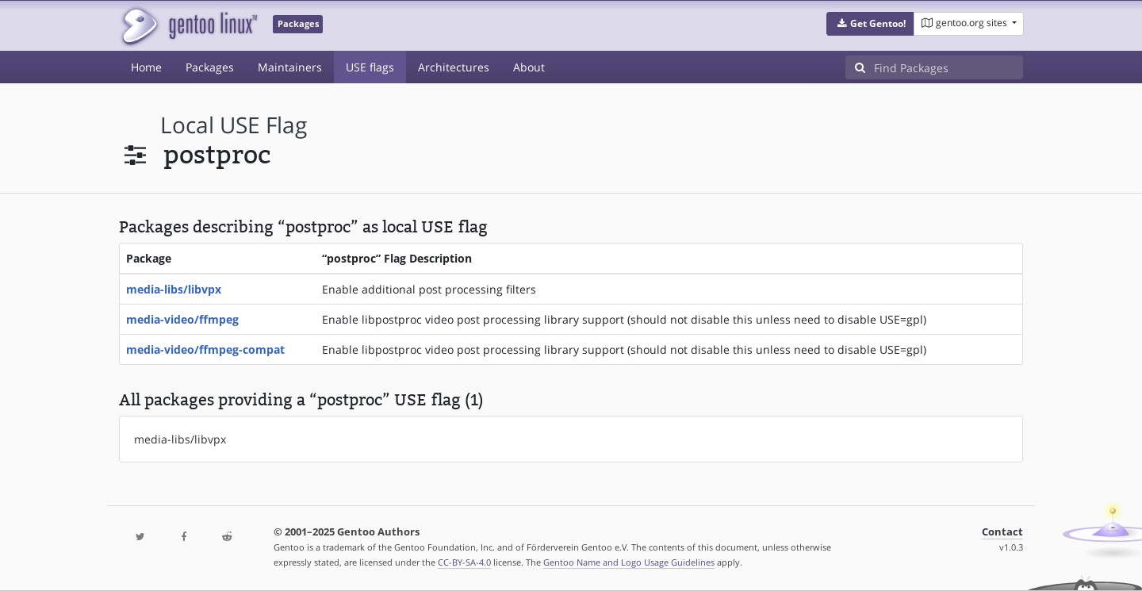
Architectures (453, 67)
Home (146, 67)
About (529, 67)
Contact (1002, 532)
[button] (870, 24)
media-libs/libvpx (173, 289)
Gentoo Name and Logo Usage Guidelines (629, 562)
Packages (210, 67)
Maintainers (290, 67)
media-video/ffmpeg (182, 319)
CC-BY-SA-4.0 (464, 562)
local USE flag (233, 125)
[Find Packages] (948, 67)
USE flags (370, 67)
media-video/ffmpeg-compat (205, 349)
